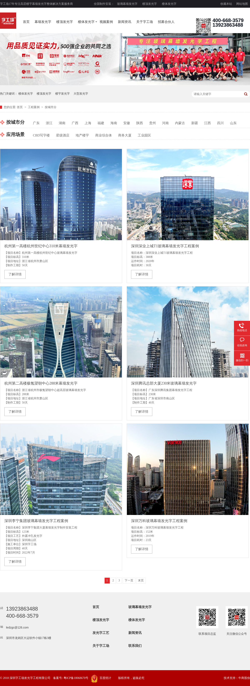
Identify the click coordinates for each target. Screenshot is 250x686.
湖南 (62, 123)
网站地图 (242, 3)
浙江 (49, 123)
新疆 (194, 123)
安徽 (126, 123)
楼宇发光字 (62, 93)
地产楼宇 (82, 135)
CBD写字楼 (41, 135)
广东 (36, 123)
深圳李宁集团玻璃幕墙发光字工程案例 (36, 521)
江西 (207, 123)
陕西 (139, 123)
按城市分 (50, 107)
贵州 (152, 123)
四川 (220, 123)
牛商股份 (244, 678)
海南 (113, 123)
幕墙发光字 (43, 22)
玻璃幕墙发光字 (127, 3)
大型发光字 (81, 93)
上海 (88, 123)
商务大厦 (124, 135)
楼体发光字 (169, 3)
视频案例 (106, 22)
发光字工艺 (100, 633)
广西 (75, 123)
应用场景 (15, 134)
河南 (165, 123)
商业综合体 (103, 135)
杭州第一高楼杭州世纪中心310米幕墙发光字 (41, 246)
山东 (233, 123)
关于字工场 (144, 22)
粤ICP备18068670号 (76, 678)
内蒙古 (180, 123)
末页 (141, 580)
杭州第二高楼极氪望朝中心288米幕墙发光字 (41, 383)
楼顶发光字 (149, 3)
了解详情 (15, 274)
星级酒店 (62, 135)
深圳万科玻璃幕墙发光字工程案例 (159, 521)
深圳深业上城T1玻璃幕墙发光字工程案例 (165, 246)
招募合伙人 (166, 22)
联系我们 (135, 645)
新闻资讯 (124, 22)
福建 (101, 123)
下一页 (129, 580)
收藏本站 (226, 3)
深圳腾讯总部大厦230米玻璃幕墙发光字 (164, 383)
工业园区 (144, 135)
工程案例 (34, 107)
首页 (26, 22)
